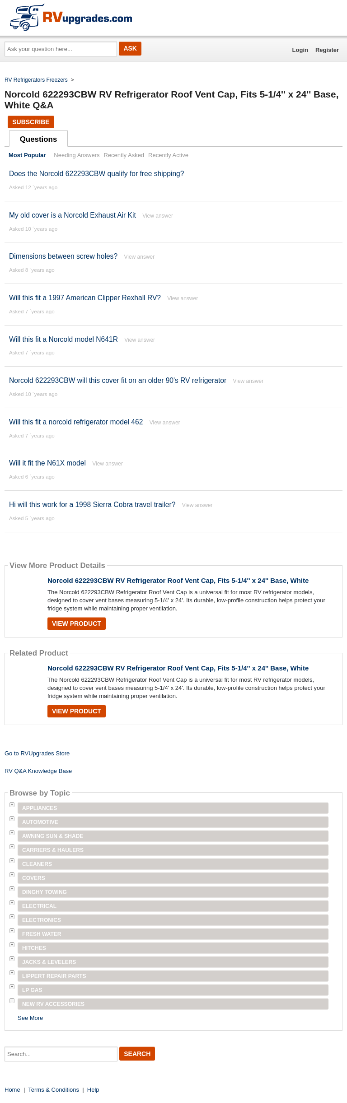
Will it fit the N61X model (47, 463)
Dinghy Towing (44, 892)
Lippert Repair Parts (54, 976)
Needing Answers (76, 155)
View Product (76, 623)
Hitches (34, 948)
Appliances (39, 808)
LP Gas (32, 990)
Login (300, 50)
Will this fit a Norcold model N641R (63, 339)
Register (327, 50)
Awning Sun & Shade (52, 836)
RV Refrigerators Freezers (36, 80)
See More (30, 1018)
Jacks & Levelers (49, 962)
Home (12, 1089)
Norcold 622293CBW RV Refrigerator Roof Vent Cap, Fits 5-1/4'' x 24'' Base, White (178, 580)
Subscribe (30, 122)
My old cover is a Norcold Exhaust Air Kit (72, 215)
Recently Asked (124, 155)
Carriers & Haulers (53, 850)
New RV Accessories (53, 1004)
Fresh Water (41, 934)
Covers (33, 878)
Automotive (40, 822)
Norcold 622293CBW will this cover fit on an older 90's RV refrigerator (117, 380)
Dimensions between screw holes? (63, 256)
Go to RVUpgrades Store (37, 753)
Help (93, 1089)
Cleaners (37, 864)
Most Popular (27, 155)
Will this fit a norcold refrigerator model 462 (76, 422)
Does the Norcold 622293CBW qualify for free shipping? (96, 173)
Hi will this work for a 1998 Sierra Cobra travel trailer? (92, 504)
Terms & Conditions (53, 1089)
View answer (157, 216)
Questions (38, 139)
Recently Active (168, 155)
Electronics (41, 920)
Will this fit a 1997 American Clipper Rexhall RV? (85, 298)
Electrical (39, 906)
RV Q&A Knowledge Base (38, 771)
